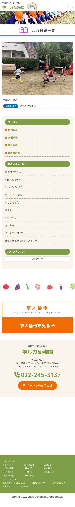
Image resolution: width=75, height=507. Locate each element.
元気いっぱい (10, 100)
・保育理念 (8, 472)
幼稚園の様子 (15, 153)
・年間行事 (28, 472)
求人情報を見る (37, 326)
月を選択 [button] (36, 259)
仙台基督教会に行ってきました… (22, 240)
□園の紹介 (8, 465)
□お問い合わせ (58, 483)
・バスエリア (48, 472)
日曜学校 (12, 137)
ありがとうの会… (14, 195)
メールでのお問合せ (37, 385)
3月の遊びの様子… (15, 187)
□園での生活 (28, 465)
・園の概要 (8, 468)
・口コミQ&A (9, 479)
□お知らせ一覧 (38, 483)
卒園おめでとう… (14, 179)
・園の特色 (8, 475)
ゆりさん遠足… (13, 202)
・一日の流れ (29, 475)
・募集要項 (47, 468)
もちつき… (11, 218)
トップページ (8, 461)
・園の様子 (28, 468)
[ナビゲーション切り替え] (70, 5)
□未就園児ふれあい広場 (14, 483)
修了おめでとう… (14, 172)
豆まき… (9, 210)
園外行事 (12, 145)
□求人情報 (8, 486)
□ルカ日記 (24, 486)
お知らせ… (11, 225)
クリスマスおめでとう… (17, 233)
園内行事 (12, 130)
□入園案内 (46, 465)
